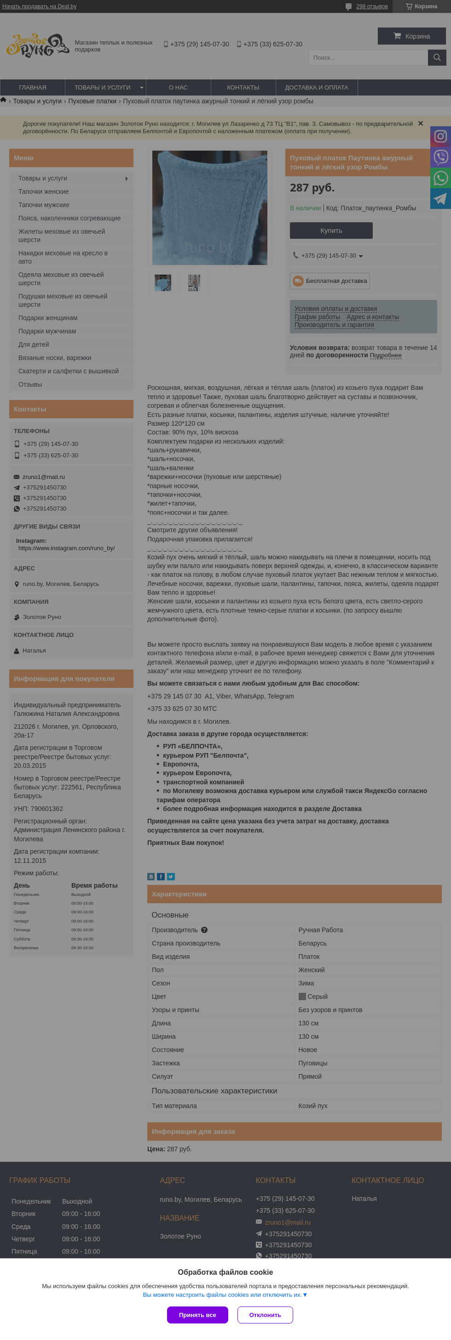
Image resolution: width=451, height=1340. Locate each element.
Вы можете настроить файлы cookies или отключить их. (222, 1294)
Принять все (197, 1315)
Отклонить (265, 1315)
